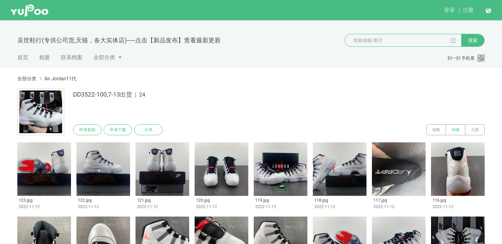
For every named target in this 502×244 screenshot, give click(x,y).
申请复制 (87, 129)
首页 (22, 57)
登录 (449, 10)
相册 (44, 57)
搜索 (473, 40)
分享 (148, 129)
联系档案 (72, 57)
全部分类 (104, 57)
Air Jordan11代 (60, 78)
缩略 (436, 129)
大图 (475, 129)
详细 (455, 129)
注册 (468, 10)
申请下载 (118, 129)
